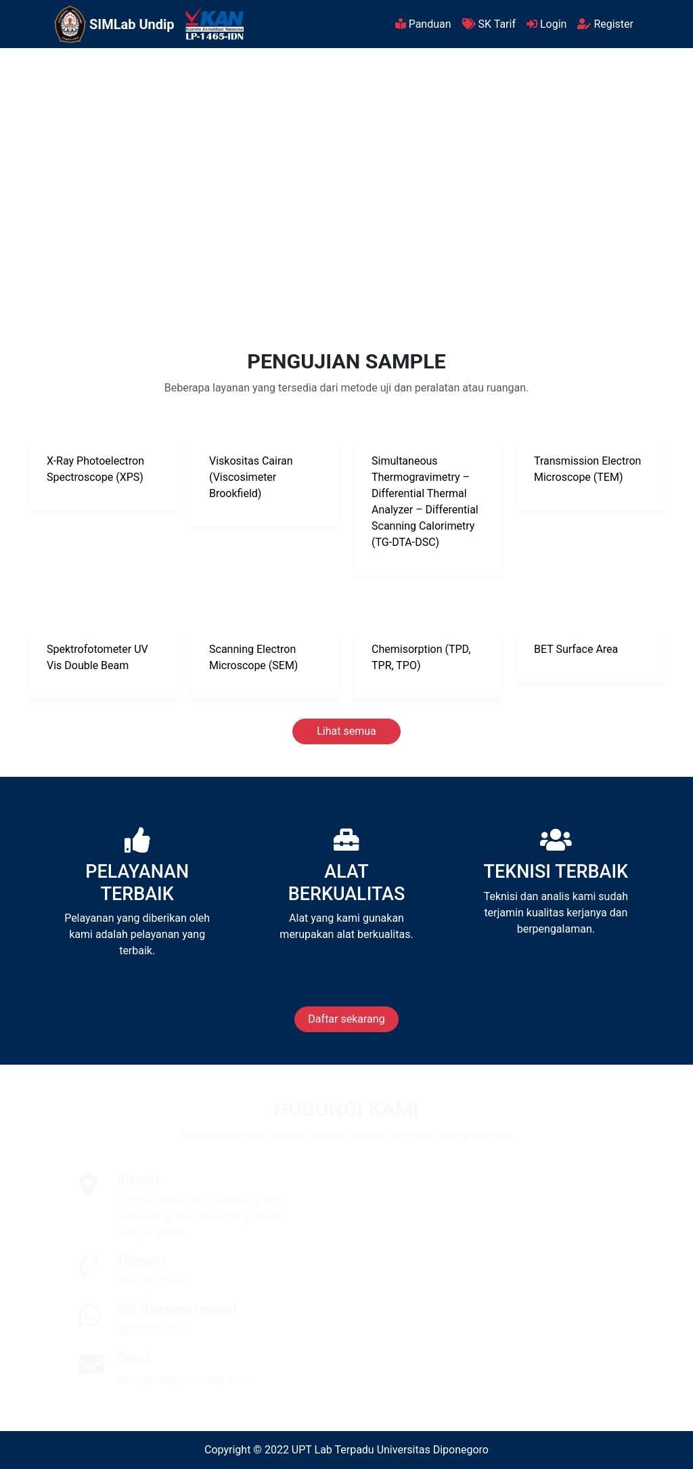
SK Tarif (489, 24)
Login (546, 24)
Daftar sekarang (346, 1019)
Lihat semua (346, 731)
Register (605, 24)
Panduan (423, 24)
